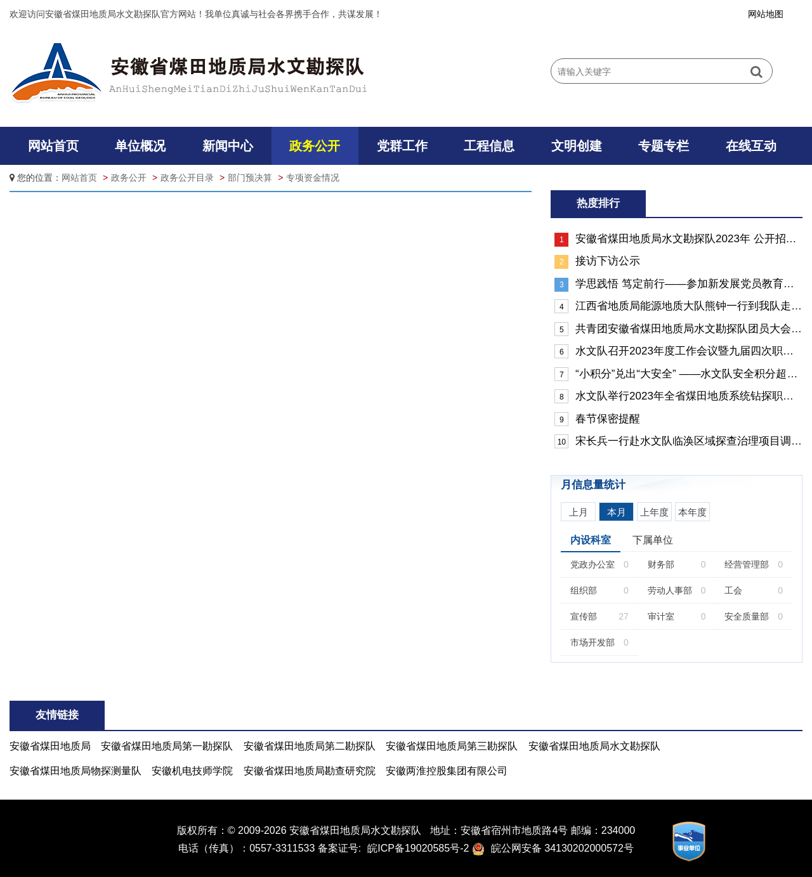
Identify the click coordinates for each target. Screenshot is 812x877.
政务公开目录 (187, 177)
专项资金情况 (312, 177)
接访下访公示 (597, 262)
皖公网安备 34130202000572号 (562, 848)
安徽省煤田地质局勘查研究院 (310, 770)
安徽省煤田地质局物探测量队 (75, 770)
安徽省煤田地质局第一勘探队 (167, 746)
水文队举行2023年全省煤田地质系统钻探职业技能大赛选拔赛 (678, 396)
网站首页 (53, 146)
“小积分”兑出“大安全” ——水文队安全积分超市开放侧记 (678, 374)
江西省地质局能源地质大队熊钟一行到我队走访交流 (678, 306)
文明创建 (576, 146)
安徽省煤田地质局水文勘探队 (594, 746)
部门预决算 (250, 177)
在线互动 (751, 146)
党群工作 (402, 146)
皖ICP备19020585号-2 (418, 848)
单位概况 (140, 146)
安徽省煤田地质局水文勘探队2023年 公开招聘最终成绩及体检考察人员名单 (678, 240)
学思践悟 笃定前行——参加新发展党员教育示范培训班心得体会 (678, 285)
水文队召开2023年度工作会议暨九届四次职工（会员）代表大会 (678, 351)
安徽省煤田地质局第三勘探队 (452, 746)
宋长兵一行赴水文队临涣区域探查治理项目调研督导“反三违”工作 (678, 441)
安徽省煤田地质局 (50, 746)
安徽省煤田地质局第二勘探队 (310, 746)
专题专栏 (663, 146)
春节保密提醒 (597, 419)
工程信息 (489, 146)
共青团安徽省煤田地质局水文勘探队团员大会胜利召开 (678, 329)
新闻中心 (227, 146)
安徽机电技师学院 (192, 770)
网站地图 (765, 14)
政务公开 (314, 146)
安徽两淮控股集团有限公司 (447, 770)
